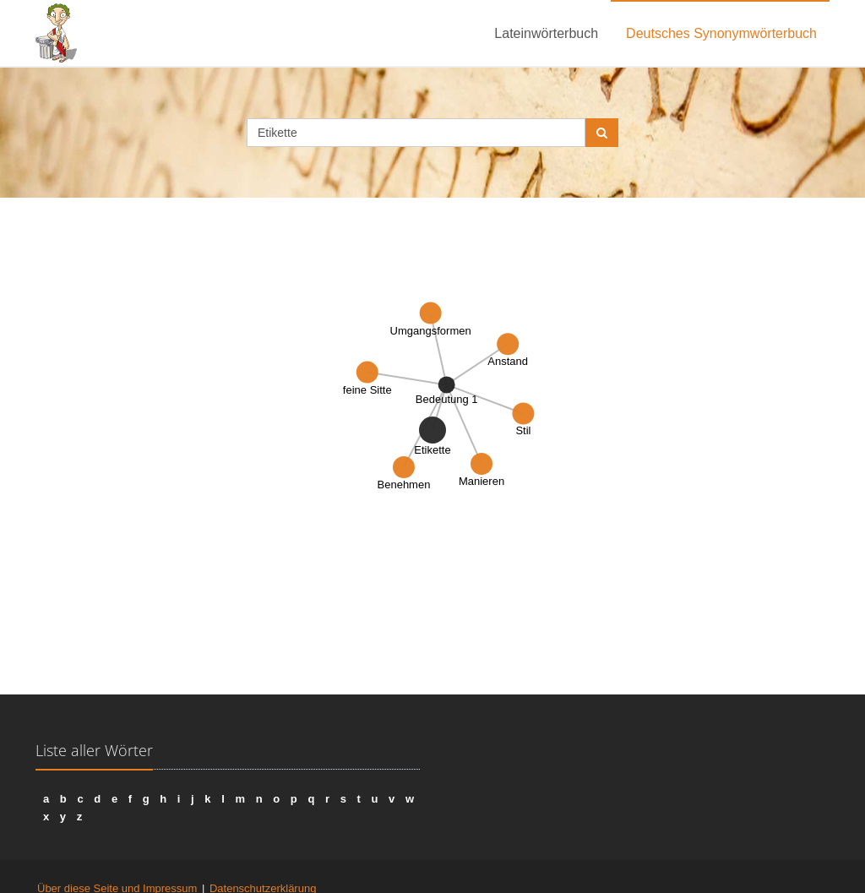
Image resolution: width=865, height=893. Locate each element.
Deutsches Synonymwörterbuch (721, 33)
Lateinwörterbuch (546, 33)
